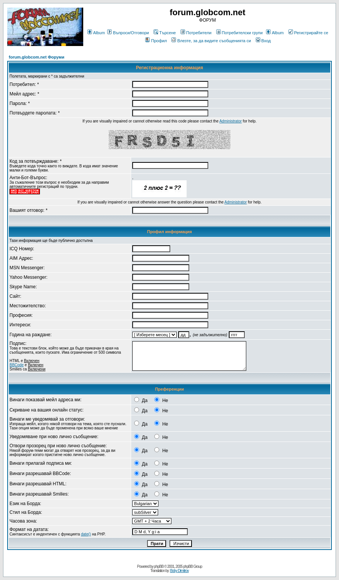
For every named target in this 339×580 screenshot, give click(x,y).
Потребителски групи (239, 32)
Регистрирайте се (308, 32)
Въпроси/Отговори (128, 32)
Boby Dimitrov (179, 571)
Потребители (196, 32)
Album (96, 32)
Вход (263, 40)
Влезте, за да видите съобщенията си (211, 40)
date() (86, 534)
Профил (156, 40)
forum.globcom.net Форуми (36, 57)
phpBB (158, 566)
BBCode (17, 365)
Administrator (230, 121)
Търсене (165, 32)
